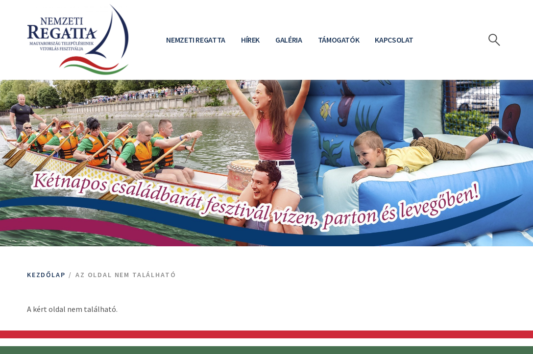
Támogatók (339, 40)
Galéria (288, 40)
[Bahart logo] (78, 40)
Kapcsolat (394, 40)
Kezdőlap (46, 274)
